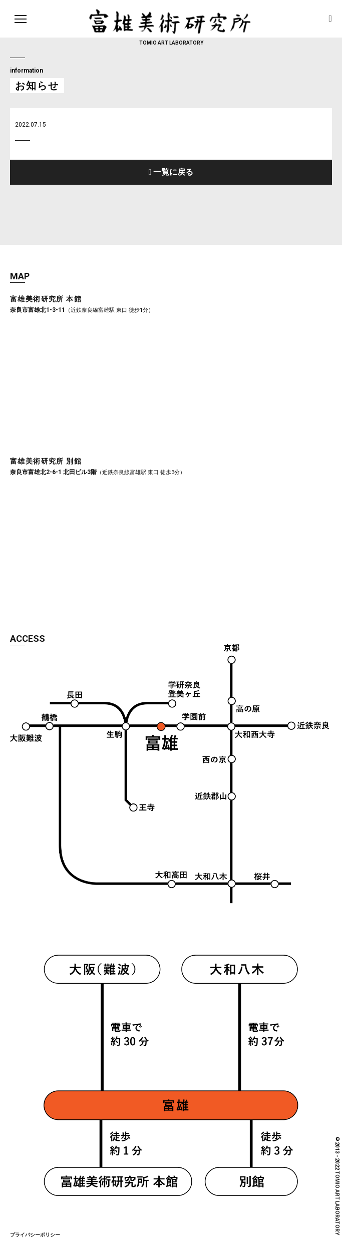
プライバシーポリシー (35, 1234)
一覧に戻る (172, 172)
